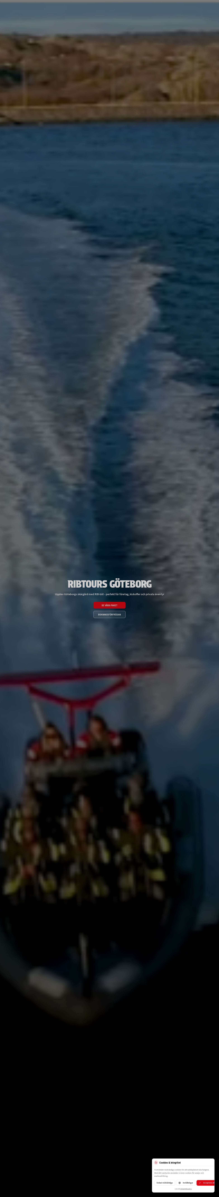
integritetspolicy (186, 1189)
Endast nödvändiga (165, 1182)
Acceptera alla (207, 1182)
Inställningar (185, 1182)
